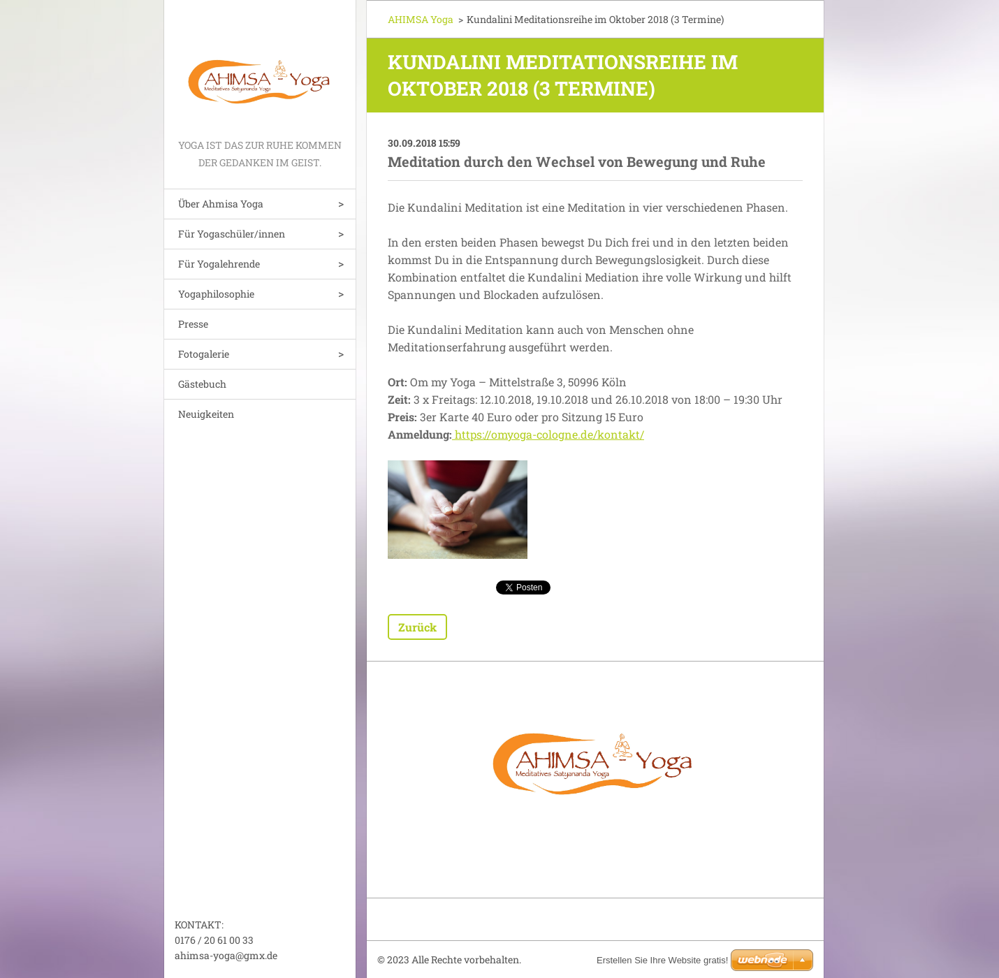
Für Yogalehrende (219, 263)
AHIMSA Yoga (420, 19)
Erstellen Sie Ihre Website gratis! (662, 960)
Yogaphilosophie (216, 293)
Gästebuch (202, 384)
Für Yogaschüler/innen (231, 233)
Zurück (417, 627)
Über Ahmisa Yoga (220, 203)
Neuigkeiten (206, 414)
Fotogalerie (203, 353)
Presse (193, 323)
